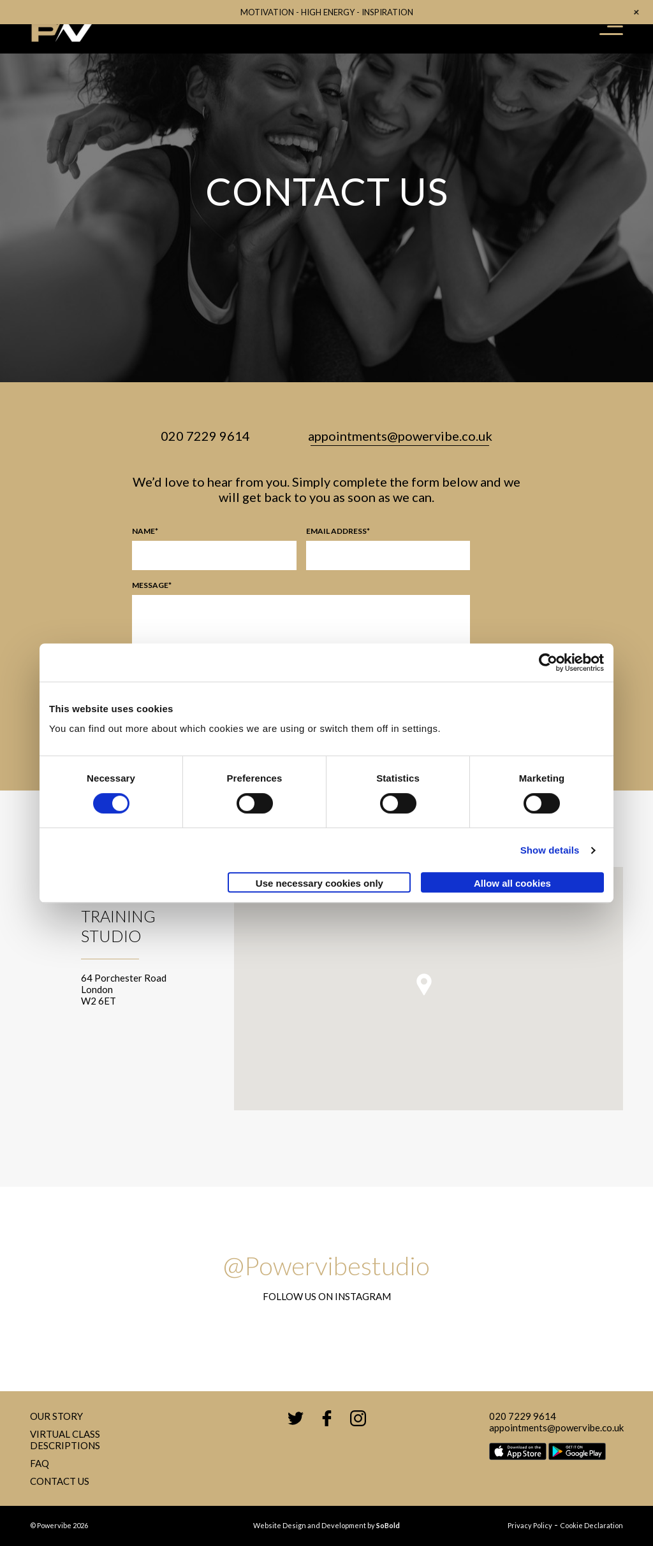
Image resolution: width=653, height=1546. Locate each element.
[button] (424, 984)
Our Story (56, 1416)
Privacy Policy (530, 1525)
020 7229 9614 (205, 435)
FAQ (39, 1463)
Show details (550, 850)
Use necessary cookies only (319, 883)
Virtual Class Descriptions (65, 1439)
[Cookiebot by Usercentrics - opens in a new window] (548, 662)
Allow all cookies (512, 883)
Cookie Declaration (591, 1525)
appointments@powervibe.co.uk (400, 435)
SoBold (388, 1525)
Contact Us (59, 1481)
